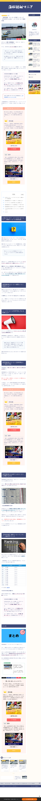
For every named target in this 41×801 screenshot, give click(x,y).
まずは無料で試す (29, 799)
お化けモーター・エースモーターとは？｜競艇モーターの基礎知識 (14, 198)
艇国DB (8, 587)
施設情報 (31, 77)
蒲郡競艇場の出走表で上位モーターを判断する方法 (14, 206)
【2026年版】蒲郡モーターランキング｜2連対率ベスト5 (14, 209)
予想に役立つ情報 (4, 15)
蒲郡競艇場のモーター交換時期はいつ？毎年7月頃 (14, 204)
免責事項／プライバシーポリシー (7, 786)
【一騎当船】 (14, 148)
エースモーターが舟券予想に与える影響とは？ (13, 202)
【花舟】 (14, 182)
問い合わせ (14, 786)
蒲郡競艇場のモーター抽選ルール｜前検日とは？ (14, 200)
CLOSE (22, 194)
